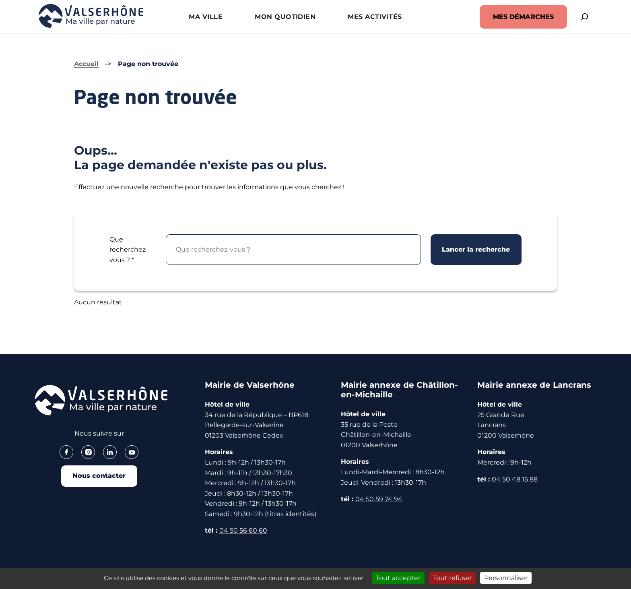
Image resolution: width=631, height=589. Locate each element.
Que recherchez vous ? (127, 250)
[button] (201, 17)
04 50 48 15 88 (515, 479)
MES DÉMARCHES (513, 17)
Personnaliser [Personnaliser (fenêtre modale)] (506, 578)
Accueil (86, 64)
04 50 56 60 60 (243, 530)
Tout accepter (398, 578)
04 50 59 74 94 (378, 499)
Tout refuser (452, 578)
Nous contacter (99, 477)
